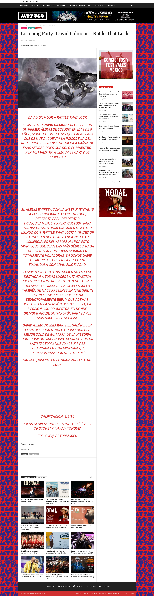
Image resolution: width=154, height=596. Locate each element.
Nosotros (78, 593)
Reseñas (38, 28)
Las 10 (132, 593)
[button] (132, 5)
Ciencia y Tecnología (81, 5)
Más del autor (42, 477)
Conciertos (94, 593)
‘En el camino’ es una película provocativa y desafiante (109, 138)
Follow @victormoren (57, 436)
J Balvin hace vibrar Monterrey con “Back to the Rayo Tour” (32, 576)
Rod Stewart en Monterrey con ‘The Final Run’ (32, 501)
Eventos (100, 5)
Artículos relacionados (29, 477)
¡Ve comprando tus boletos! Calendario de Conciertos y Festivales (109, 94)
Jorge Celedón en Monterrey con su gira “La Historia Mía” (56, 552)
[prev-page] (90, 477)
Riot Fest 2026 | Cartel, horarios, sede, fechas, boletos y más (82, 501)
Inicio (22, 26)
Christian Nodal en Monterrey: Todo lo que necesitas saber (57, 526)
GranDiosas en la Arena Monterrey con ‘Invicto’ (29, 552)
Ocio (111, 5)
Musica (35, 5)
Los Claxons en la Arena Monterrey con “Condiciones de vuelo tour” (57, 501)
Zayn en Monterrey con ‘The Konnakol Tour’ (81, 526)
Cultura (62, 5)
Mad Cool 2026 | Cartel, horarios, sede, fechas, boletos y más (57, 577)
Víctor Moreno (27, 45)
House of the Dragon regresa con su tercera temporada (109, 149)
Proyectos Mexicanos (114, 593)
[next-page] (93, 477)
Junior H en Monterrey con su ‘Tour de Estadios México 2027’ (82, 552)
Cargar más (116, 182)
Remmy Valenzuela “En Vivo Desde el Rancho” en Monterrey (82, 576)
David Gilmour (33, 454)
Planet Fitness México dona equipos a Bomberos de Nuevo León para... (109, 105)
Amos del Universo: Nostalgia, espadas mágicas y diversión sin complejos (109, 172)
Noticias (24, 6)
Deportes (48, 5)
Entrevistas (102, 593)
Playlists (125, 593)
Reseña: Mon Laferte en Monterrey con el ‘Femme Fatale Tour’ (30, 527)
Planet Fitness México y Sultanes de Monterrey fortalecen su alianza (107, 161)
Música (27, 26)
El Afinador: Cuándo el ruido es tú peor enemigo (109, 127)
